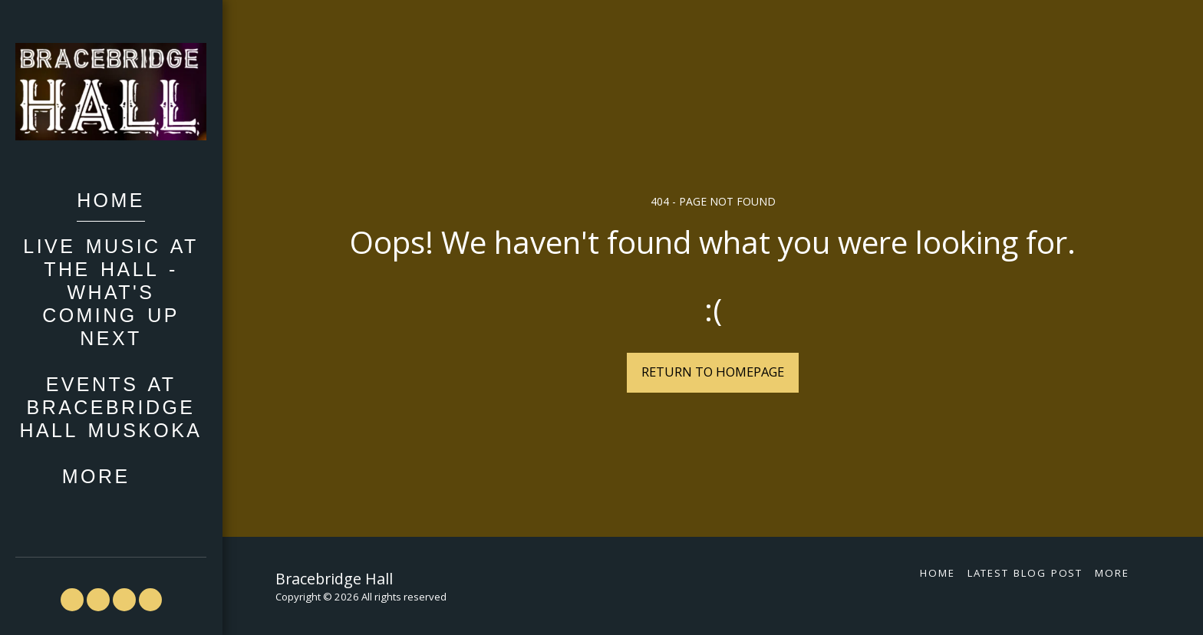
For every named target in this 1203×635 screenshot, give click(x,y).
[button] (72, 599)
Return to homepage (712, 371)
